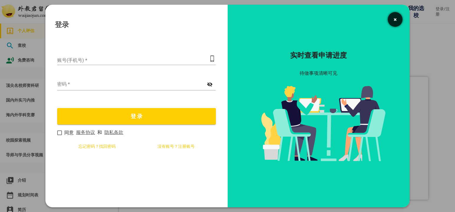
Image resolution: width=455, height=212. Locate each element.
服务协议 (85, 132)
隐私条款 (113, 132)
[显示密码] (210, 84)
